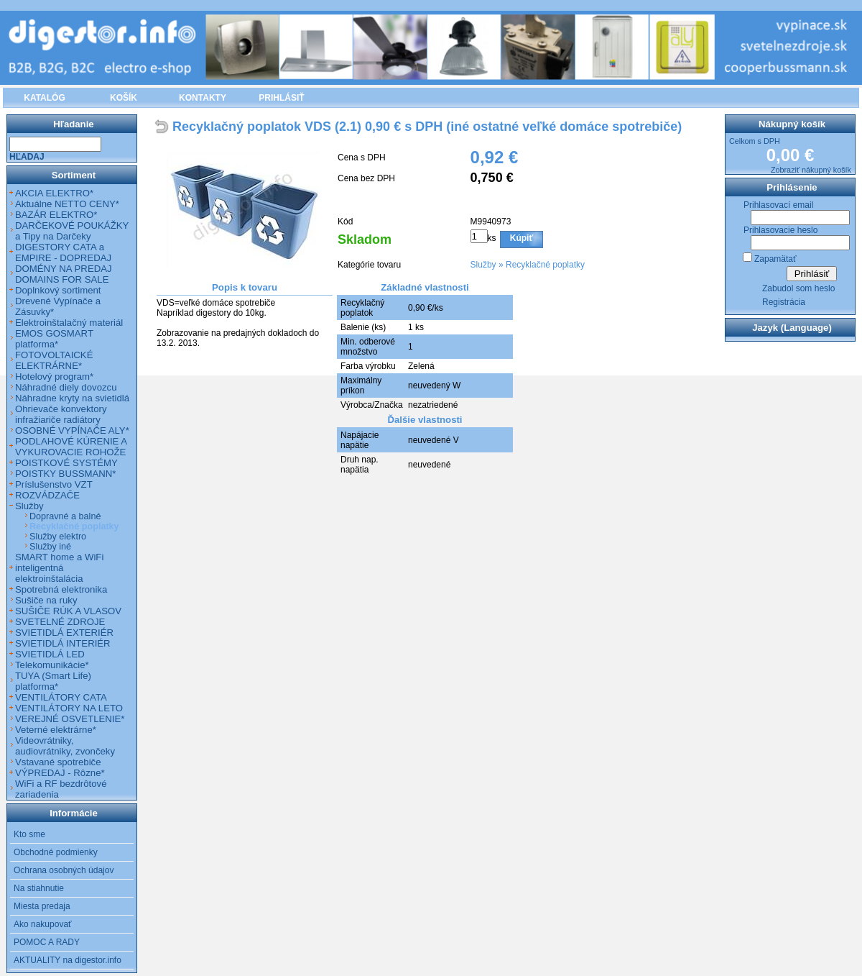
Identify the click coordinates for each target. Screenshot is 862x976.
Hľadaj (27, 157)
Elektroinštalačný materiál (69, 322)
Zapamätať (775, 259)
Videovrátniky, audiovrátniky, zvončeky (65, 746)
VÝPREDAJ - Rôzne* (60, 772)
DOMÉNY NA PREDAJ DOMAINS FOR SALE (63, 274)
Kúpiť (521, 238)
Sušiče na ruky (46, 600)
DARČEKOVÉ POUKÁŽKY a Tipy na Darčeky (72, 231)
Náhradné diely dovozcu (66, 387)
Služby (483, 265)
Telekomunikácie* (52, 665)
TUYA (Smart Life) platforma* (53, 681)
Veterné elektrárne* (55, 729)
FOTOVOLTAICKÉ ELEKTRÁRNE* (54, 360)
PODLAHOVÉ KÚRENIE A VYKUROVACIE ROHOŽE (70, 446)
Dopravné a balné (65, 516)
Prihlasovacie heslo (780, 230)
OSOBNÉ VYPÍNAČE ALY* (72, 430)
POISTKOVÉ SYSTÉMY (66, 462)
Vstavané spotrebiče (58, 762)
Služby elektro (57, 537)
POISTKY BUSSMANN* (65, 473)
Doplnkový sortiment (58, 290)
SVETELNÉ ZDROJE (60, 621)
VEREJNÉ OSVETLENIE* (69, 718)
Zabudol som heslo (798, 288)
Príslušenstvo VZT (54, 484)
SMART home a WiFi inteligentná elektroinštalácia (59, 568)
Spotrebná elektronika (61, 589)
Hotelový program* (54, 376)
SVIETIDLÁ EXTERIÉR (64, 632)
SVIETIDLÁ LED (50, 654)
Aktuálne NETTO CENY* (67, 204)
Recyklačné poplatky (545, 265)
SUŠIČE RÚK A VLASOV (68, 611)
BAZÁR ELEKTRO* (56, 214)
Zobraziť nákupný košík (811, 169)
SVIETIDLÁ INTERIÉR (63, 643)
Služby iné (50, 547)
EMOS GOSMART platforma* (54, 339)
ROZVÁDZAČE (47, 495)
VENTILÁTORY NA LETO (69, 708)
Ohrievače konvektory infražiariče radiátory (61, 414)
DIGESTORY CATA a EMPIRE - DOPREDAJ (63, 252)
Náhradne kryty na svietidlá (72, 398)
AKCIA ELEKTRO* (54, 193)
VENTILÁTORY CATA (61, 697)
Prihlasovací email (778, 205)
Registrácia (783, 302)
